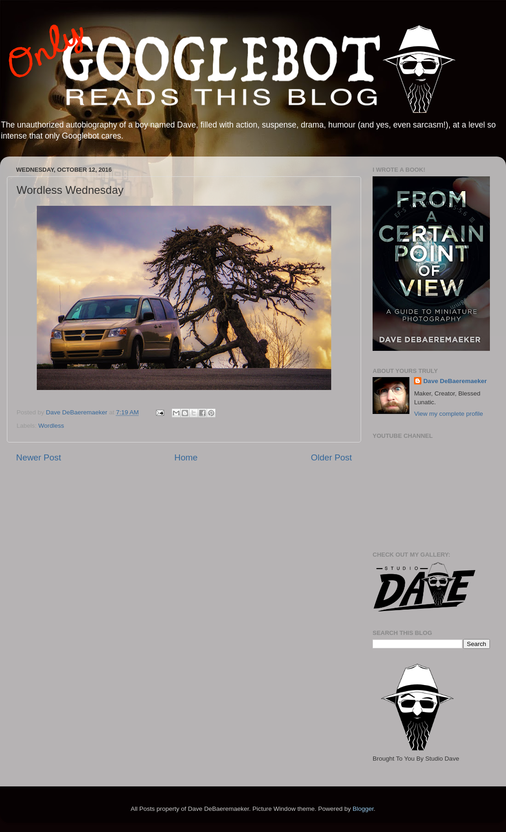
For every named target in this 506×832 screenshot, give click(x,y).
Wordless (51, 425)
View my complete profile (448, 413)
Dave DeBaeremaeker (455, 381)
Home (185, 457)
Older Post (331, 457)
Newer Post (38, 457)
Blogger (363, 808)
